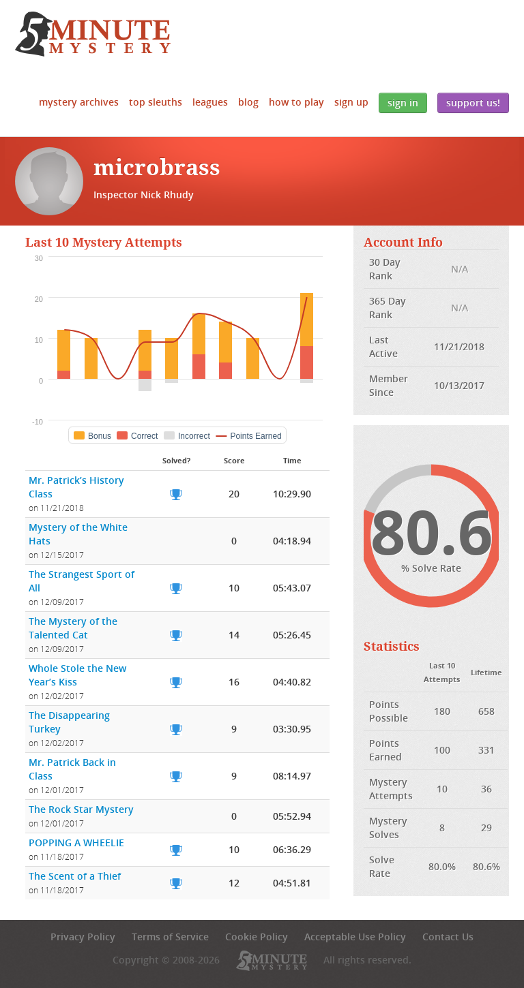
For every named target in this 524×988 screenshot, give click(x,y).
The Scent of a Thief (75, 875)
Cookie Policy (256, 936)
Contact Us (448, 936)
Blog (248, 101)
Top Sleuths (155, 101)
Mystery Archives (79, 101)
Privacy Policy (82, 936)
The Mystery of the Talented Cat (73, 628)
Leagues (210, 101)
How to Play (296, 101)
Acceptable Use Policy (355, 936)
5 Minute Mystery (93, 34)
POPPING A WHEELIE (76, 842)
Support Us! (473, 102)
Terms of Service (170, 936)
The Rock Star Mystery (81, 809)
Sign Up (351, 101)
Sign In (403, 102)
